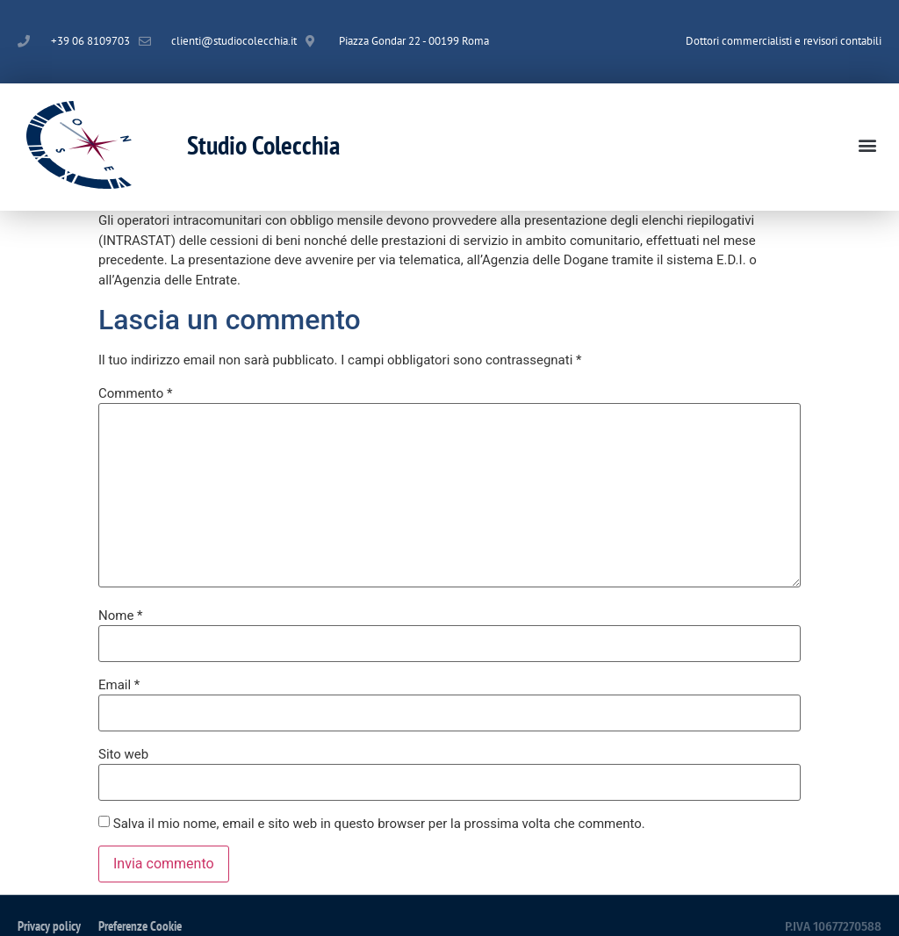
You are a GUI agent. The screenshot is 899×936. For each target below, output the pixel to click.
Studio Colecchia (263, 144)
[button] (866, 144)
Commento (135, 393)
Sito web (123, 754)
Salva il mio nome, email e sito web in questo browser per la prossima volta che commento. (379, 824)
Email (119, 685)
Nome (120, 616)
